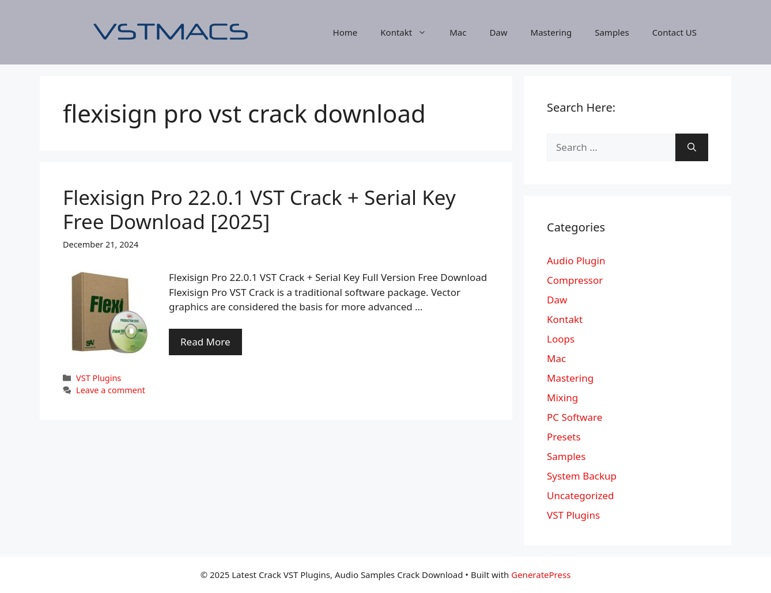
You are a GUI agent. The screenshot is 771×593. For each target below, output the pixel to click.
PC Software (574, 417)
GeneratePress (540, 574)
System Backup (582, 475)
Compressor (575, 280)
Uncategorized (580, 495)
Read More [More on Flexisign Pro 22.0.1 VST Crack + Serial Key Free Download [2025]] (205, 341)
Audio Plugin (576, 260)
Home (345, 32)
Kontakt (409, 32)
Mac (457, 32)
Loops (561, 338)
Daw (498, 32)
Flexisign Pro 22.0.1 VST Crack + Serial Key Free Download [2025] (259, 209)
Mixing (562, 397)
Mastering (551, 32)
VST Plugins (98, 377)
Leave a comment (110, 390)
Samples (612, 32)
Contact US (674, 32)
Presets (564, 436)
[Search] (691, 147)
